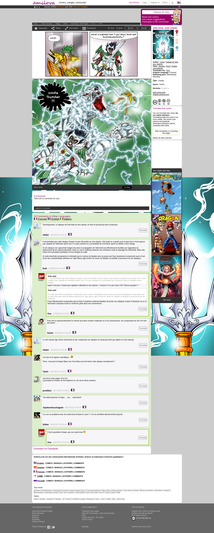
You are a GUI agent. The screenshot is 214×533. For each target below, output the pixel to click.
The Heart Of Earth (131, 490)
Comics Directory (46, 24)
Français (40, 219)
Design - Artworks (47, 499)
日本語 (38, 476)
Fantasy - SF (60, 499)
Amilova (37, 490)
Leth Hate (94, 492)
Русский (39, 481)
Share (58, 28)
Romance (90, 499)
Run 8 (101, 492)
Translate (143, 230)
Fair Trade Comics (139, 515)
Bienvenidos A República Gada (46, 492)
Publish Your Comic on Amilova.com (146, 511)
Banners (35, 517)
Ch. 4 (93, 24)
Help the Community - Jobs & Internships (98, 513)
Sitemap (85, 527)
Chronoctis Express (60, 490)
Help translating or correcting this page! (166, 132)
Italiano (66, 219)
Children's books (78, 499)
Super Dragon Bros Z (77, 490)
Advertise (36, 519)
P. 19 (100, 24)
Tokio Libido (105, 490)
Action (65, 24)
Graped (166, 490)
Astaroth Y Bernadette (76, 492)
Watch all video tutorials (162, 138)
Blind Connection (146, 490)
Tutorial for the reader (90, 511)
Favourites (43, 28)
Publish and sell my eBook (142, 513)
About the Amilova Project (42, 511)
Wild (118, 492)
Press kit (35, 515)
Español (39, 468)
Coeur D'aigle (110, 492)
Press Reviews (38, 513)
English (53, 219)
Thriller (108, 499)
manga (58, 24)
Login (145, 2)
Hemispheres (46, 490)
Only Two (63, 492)
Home (36, 24)
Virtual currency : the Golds (92, 517)
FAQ (83, 515)
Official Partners (38, 522)
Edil (87, 492)
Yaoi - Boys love (118, 499)
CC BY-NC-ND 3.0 (141, 518)
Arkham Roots (117, 490)
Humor (68, 499)
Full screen (73, 28)
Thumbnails (91, 28)
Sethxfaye (158, 490)
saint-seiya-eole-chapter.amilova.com (161, 93)
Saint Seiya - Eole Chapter (79, 24)
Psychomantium (93, 490)
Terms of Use (87, 519)
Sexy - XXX (99, 499)
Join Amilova (134, 2)
